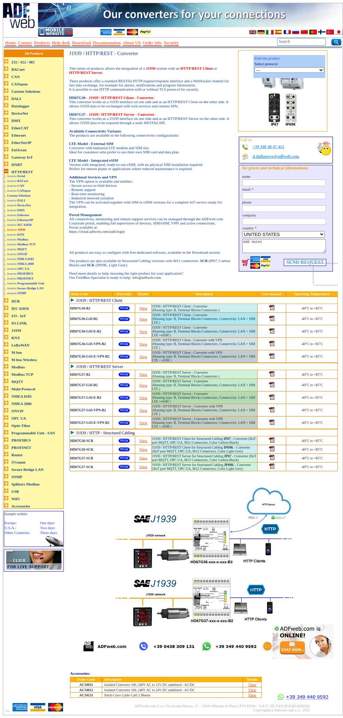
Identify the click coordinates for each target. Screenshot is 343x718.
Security (171, 42)
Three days (48, 532)
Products (42, 42)
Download (81, 42)
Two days (47, 528)
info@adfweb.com (146, 277)
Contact (25, 42)
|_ (17, 195)
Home (10, 42)
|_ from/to (14, 176)
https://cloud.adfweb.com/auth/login (96, 231)
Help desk (61, 42)
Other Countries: (17, 532)
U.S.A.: (10, 528)
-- (183, 42)
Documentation (107, 42)
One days (47, 523)
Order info (152, 42)
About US (132, 42)
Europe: (11, 523)
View (143, 308)
